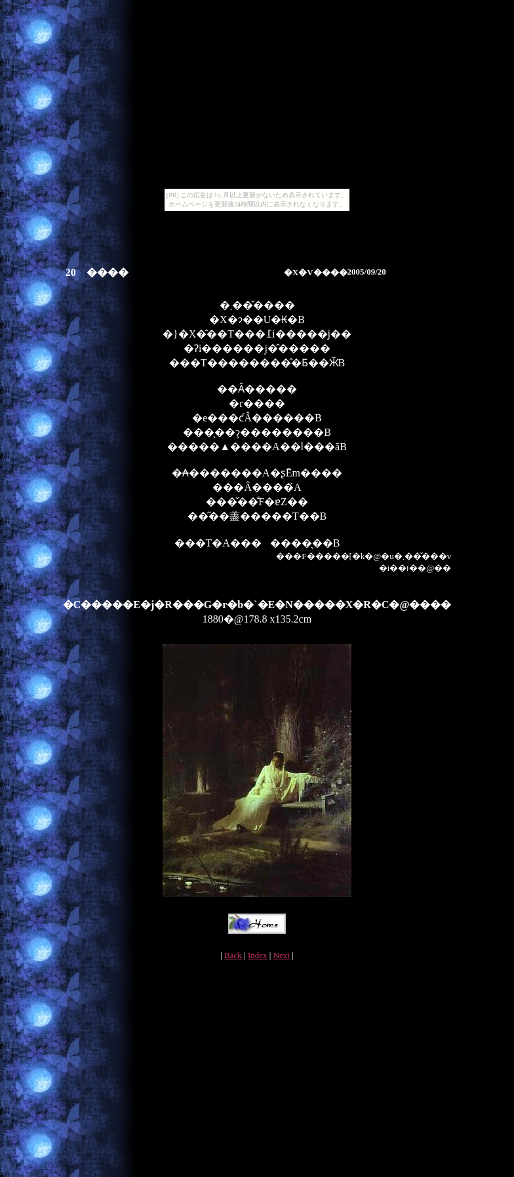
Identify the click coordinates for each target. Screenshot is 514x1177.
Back (233, 955)
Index (257, 955)
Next (281, 955)
